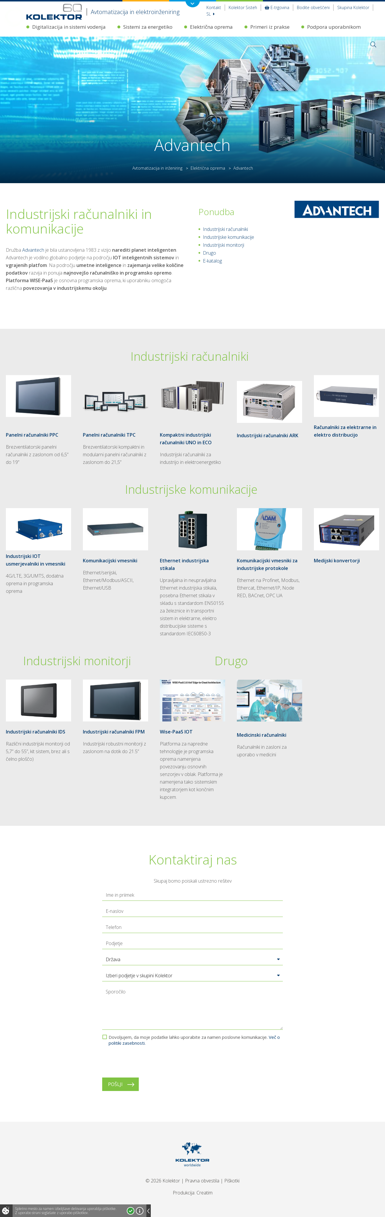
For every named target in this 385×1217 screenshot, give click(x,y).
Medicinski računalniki (261, 735)
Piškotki (231, 1180)
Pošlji (115, 1084)
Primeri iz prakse (270, 26)
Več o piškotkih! (139, 1211)
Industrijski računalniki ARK (267, 435)
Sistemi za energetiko (147, 26)
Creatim (204, 1192)
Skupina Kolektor (353, 7)
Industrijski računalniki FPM (114, 732)
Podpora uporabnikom (334, 26)
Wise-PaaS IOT (176, 732)
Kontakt (213, 7)
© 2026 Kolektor (163, 1180)
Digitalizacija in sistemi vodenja (69, 26)
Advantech (33, 250)
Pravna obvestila (202, 1180)
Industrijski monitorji (223, 245)
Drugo (209, 253)
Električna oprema (211, 26)
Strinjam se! (130, 1211)
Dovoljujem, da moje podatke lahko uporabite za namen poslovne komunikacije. (194, 1040)
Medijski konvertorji (337, 560)
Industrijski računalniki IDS (35, 732)
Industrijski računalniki (225, 229)
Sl (210, 14)
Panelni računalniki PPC (32, 435)
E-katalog (212, 261)
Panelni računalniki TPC (109, 435)
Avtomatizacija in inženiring (157, 168)
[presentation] (146, 1061)
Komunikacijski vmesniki (110, 560)
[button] (192, 959)
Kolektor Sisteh (243, 7)
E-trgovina (277, 7)
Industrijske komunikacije (228, 237)
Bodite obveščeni (313, 7)
